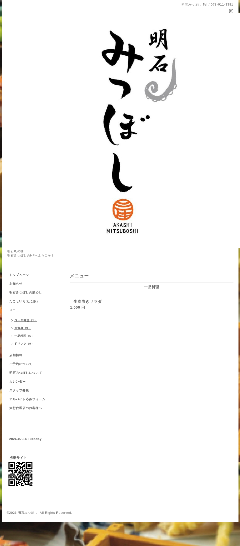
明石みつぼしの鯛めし (25, 292)
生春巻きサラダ (88, 301)
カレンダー (17, 381)
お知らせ (15, 283)
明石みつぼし (28, 513)
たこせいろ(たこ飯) (23, 301)
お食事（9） (22, 328)
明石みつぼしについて (25, 373)
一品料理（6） (24, 335)
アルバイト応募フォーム (27, 399)
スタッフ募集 (19, 390)
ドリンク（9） (24, 343)
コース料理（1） (25, 320)
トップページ (19, 275)
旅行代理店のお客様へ (25, 408)
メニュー (15, 310)
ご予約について (20, 364)
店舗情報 (15, 355)
